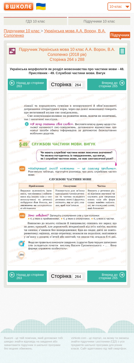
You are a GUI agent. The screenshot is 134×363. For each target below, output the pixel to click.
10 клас (35, 21)
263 (27, 84)
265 (111, 84)
